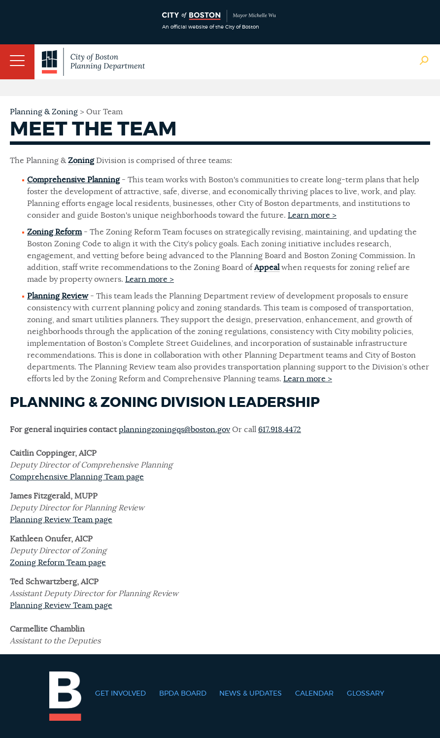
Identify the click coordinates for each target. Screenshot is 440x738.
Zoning (81, 161)
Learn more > (312, 215)
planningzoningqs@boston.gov (174, 430)
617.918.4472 (279, 430)
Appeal (266, 267)
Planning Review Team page (61, 520)
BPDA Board (182, 693)
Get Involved (120, 693)
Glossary (365, 693)
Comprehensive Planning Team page (77, 477)
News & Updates (250, 693)
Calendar (314, 693)
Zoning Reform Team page (58, 563)
